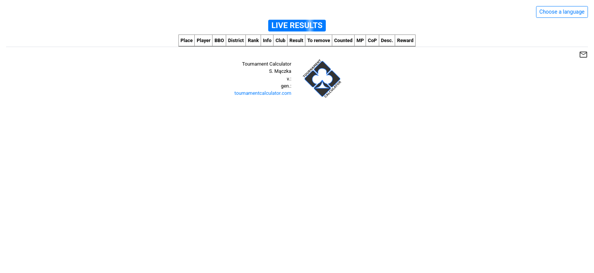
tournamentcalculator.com (262, 93)
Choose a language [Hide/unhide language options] (562, 12)
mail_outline (583, 54)
